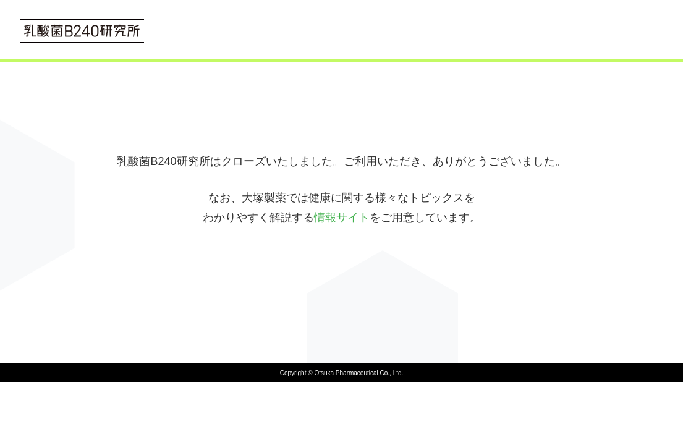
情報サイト (342, 217)
